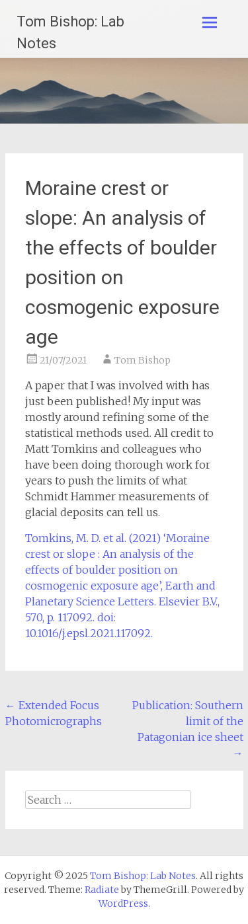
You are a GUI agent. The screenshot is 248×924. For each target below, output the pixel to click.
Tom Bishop (142, 360)
